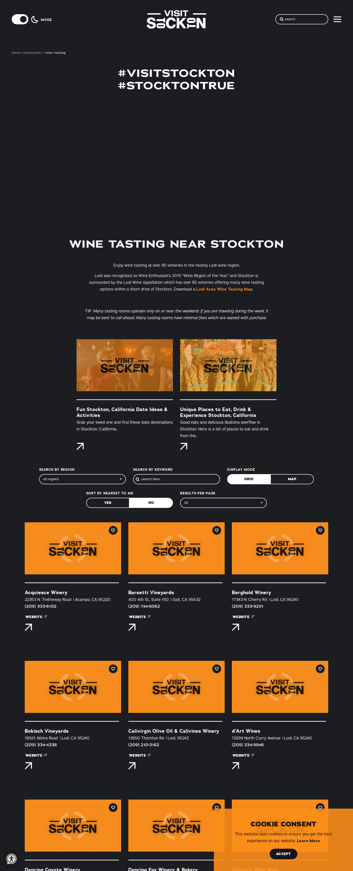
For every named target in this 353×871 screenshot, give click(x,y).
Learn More (308, 841)
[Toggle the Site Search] (301, 19)
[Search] (176, 479)
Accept (283, 854)
